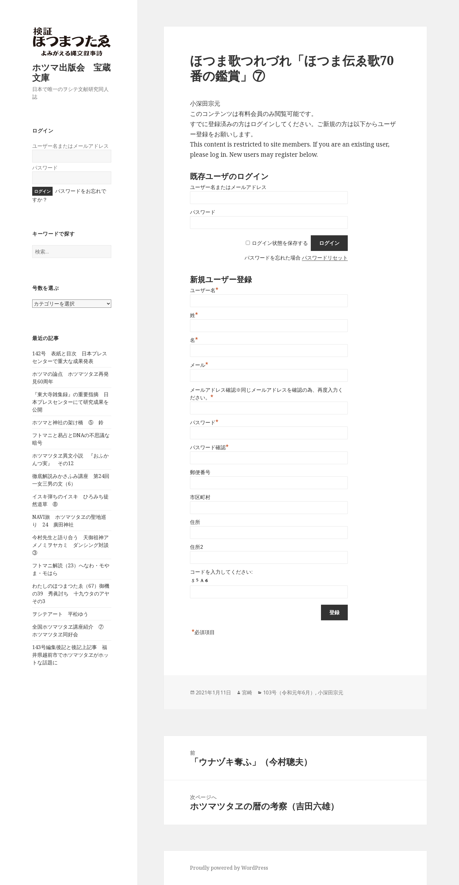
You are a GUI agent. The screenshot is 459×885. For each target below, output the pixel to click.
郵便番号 (200, 472)
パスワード (45, 167)
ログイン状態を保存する (280, 243)
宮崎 (247, 692)
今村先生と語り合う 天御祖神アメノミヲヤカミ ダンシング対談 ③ (73, 545)
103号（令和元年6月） (289, 692)
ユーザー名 (204, 290)
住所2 (196, 547)
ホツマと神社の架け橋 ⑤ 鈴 (68, 422)
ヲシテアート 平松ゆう (60, 613)
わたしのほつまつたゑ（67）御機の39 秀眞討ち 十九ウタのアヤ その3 (73, 593)
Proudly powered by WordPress (229, 867)
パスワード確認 (209, 447)
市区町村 (200, 497)
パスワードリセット (325, 258)
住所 (195, 522)
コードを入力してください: (221, 572)
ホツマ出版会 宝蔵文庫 (71, 72)
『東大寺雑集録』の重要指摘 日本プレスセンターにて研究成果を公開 (70, 402)
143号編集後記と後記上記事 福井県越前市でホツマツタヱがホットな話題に (70, 655)
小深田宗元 (330, 692)
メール (199, 365)
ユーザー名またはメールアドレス (70, 145)
